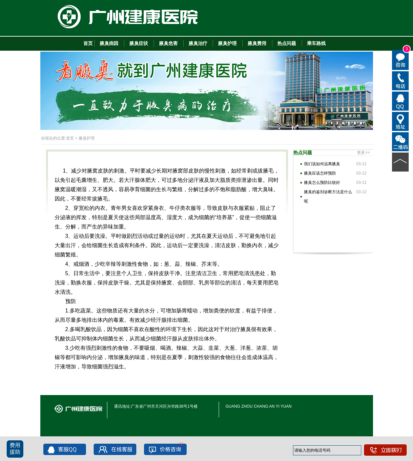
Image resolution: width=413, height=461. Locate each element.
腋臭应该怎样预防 (320, 173)
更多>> (363, 152)
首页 (70, 138)
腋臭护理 (87, 138)
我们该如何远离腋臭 (322, 164)
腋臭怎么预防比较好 (322, 182)
